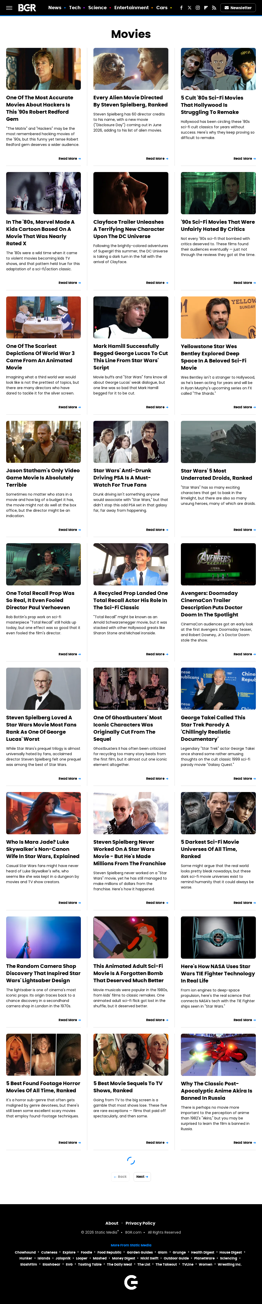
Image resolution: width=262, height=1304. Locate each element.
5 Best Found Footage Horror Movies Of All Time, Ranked (43, 1087)
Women (205, 1264)
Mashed (100, 1258)
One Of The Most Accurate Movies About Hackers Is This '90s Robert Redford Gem (39, 108)
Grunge (179, 1252)
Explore (69, 1252)
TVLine (187, 1264)
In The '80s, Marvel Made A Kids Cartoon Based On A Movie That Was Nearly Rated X (40, 233)
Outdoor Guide (176, 1258)
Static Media (106, 1233)
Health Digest (202, 1252)
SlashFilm (28, 1264)
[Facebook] (181, 8)
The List (143, 1264)
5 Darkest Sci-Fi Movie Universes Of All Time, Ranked (210, 849)
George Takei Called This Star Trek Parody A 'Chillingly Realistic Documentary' (213, 728)
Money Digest (123, 1258)
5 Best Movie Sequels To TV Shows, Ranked (128, 1087)
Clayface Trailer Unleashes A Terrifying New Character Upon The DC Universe (129, 229)
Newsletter (238, 7)
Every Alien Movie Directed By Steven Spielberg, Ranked (130, 101)
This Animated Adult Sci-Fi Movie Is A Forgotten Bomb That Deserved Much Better (128, 973)
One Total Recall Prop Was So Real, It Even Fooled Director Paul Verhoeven (40, 600)
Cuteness (49, 1252)
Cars (162, 7)
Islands (44, 1258)
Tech (75, 7)
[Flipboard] (206, 8)
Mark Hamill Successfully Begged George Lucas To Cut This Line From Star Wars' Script (130, 357)
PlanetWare (204, 1258)
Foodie (86, 1252)
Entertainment (131, 7)
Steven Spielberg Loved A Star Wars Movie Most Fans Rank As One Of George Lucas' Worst (41, 728)
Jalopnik (63, 1258)
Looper (82, 1258)
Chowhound (25, 1252)
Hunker (25, 1258)
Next (140, 1176)
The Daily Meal (119, 1264)
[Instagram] (198, 8)
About (111, 1223)
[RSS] (214, 8)
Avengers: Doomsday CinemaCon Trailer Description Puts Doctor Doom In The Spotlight (212, 604)
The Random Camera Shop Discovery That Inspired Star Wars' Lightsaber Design (43, 973)
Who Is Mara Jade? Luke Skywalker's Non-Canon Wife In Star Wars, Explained (43, 849)
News (54, 7)
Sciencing (228, 1258)
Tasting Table (90, 1264)
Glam (162, 1252)
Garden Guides (140, 1252)
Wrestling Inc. (230, 1264)
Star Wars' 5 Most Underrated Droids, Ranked (216, 474)
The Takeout (166, 1264)
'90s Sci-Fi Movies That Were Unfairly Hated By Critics (218, 225)
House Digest (231, 1252)
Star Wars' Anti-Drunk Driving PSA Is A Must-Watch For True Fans (122, 477)
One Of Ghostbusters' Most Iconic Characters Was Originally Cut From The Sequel (127, 728)
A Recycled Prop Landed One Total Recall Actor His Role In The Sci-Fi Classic (130, 600)
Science (97, 7)
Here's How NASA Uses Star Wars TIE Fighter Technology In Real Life (218, 973)
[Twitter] (190, 8)
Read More (68, 158)
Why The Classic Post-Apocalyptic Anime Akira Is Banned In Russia (216, 1090)
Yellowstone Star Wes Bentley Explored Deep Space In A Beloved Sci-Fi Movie (213, 357)
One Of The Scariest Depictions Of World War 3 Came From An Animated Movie (40, 357)
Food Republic (109, 1252)
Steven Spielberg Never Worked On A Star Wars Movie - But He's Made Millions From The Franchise (129, 853)
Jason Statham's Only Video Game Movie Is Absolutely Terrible (43, 477)
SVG (69, 1264)
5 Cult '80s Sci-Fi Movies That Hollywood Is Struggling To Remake (212, 104)
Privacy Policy (140, 1223)
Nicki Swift (149, 1258)
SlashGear (51, 1264)
